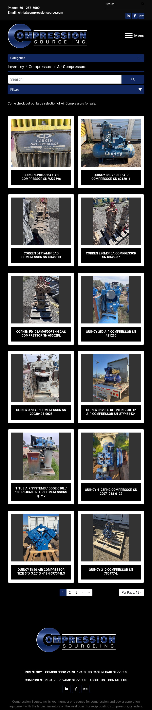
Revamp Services (72, 680)
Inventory (33, 672)
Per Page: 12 (130, 592)
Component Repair (40, 680)
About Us (97, 680)
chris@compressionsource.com (40, 12)
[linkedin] (128, 16)
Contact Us (117, 680)
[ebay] (141, 16)
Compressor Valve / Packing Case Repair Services (86, 672)
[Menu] (129, 35)
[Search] (123, 4)
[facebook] (135, 16)
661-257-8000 (29, 8)
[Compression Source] (76, 639)
